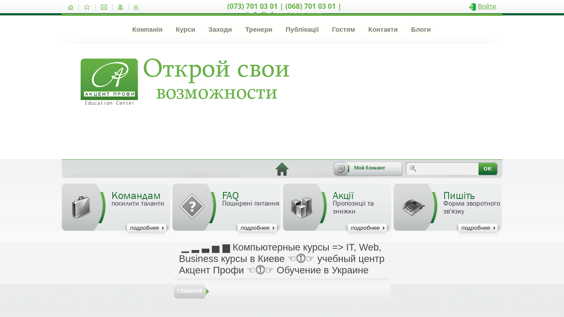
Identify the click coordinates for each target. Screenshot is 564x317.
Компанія (147, 29)
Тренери (258, 29)
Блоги (421, 29)
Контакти (383, 29)
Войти (487, 6)
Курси (185, 29)
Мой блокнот (369, 168)
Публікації (302, 29)
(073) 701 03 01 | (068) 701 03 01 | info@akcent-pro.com (284, 10)
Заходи (220, 29)
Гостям (343, 29)
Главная (189, 291)
